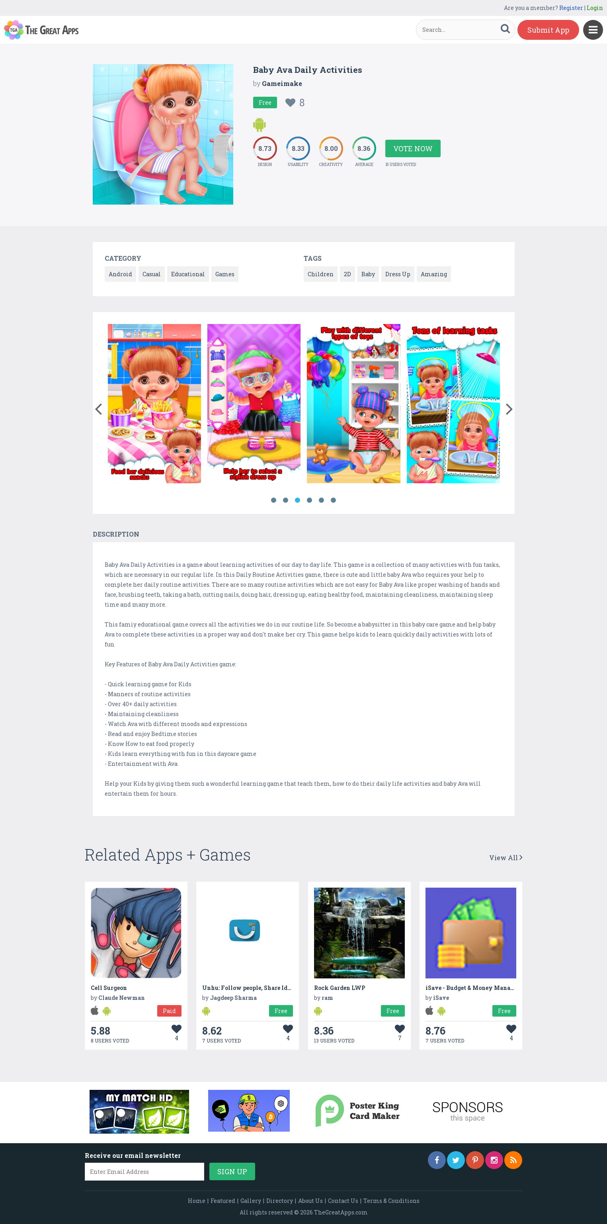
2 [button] (286, 500)
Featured (223, 1200)
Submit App (548, 30)
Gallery (250, 1200)
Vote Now (413, 148)
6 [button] (334, 500)
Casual (151, 274)
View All (506, 857)
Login (595, 8)
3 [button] (298, 500)
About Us (310, 1200)
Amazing (434, 274)
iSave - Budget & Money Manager (472, 988)
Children (321, 274)
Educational (188, 274)
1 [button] (274, 500)
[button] (98, 407)
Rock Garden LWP (339, 988)
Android (120, 274)
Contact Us (343, 1200)
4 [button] (310, 500)
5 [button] (322, 500)
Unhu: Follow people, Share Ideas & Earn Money (269, 988)
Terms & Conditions (391, 1200)
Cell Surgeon (109, 988)
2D (347, 274)
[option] (154, 405)
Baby (368, 274)
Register (571, 8)
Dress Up (397, 274)
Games (224, 274)
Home (196, 1200)
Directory (279, 1200)
